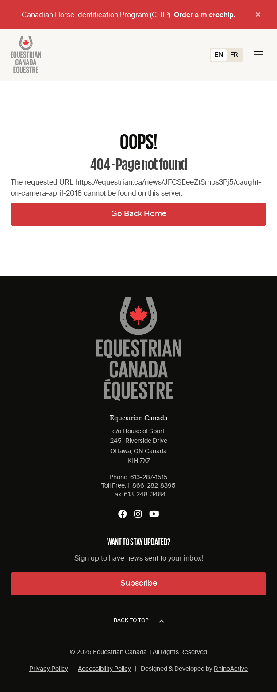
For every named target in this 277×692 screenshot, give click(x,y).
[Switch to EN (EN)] (219, 55)
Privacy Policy (48, 669)
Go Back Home (138, 214)
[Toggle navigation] (258, 55)
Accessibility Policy (104, 669)
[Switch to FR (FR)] (234, 55)
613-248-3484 (145, 495)
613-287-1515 (149, 477)
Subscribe (138, 584)
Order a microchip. (204, 15)
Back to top (139, 621)
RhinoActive (231, 669)
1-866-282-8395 (151, 486)
